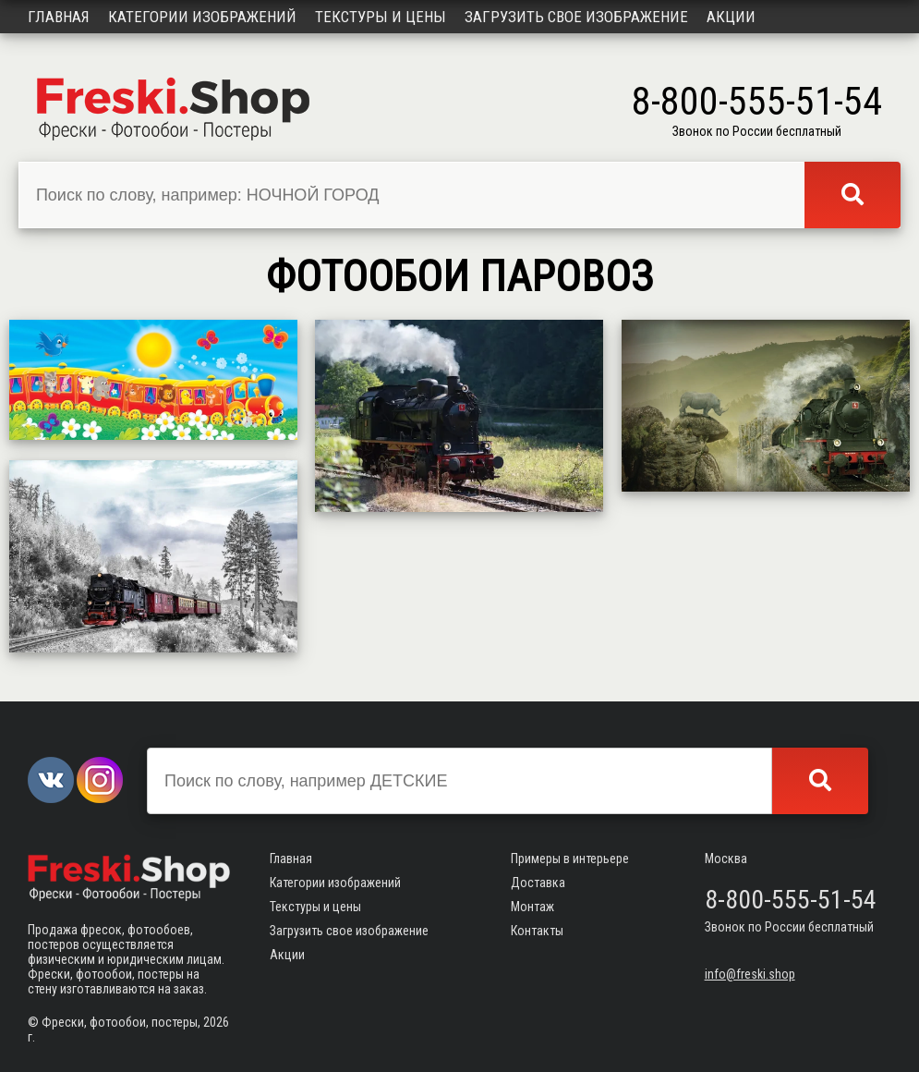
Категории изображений (202, 16)
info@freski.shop (750, 974)
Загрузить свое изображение (576, 16)
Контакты (537, 930)
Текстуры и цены (380, 16)
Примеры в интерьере (570, 858)
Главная (59, 16)
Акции (731, 16)
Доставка (538, 882)
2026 (216, 1022)
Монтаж (532, 906)
